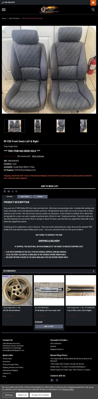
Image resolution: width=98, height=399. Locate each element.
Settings (9, 395)
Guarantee (6, 362)
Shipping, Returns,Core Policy (13, 367)
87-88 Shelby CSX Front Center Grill (47, 310)
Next (94, 271)
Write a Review (38, 156)
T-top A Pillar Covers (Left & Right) (79, 310)
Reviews (40, 196)
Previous (90, 271)
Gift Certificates (55, 343)
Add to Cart (49, 326)
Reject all (22, 395)
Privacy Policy (68, 389)
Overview (9, 196)
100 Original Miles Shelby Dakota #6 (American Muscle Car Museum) (71, 360)
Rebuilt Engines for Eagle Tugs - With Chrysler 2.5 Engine (70, 370)
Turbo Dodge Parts (9, 308)
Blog (4, 376)
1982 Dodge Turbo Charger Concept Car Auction (67, 364)
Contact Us (7, 373)
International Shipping (10, 370)
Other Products (14, 18)
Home (4, 18)
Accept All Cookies (40, 395)
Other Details (25, 196)
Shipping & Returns (57, 349)
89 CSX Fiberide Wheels (11, 310)
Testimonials (7, 359)
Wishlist (53, 346)
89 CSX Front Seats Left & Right (32, 18)
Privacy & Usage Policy (11, 364)
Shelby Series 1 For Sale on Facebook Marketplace (67, 367)
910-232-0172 (8, 2)
